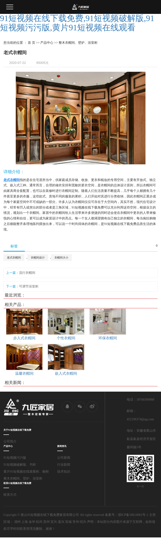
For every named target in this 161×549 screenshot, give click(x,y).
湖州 (17, 522)
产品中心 (46, 42)
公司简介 (9, 441)
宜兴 (54, 522)
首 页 (31, 42)
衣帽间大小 (61, 257)
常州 (76, 522)
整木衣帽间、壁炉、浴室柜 (78, 42)
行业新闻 (63, 464)
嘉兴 (61, 522)
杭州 (39, 522)
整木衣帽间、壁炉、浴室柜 (22, 478)
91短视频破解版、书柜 (19, 464)
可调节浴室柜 (28, 286)
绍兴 (83, 522)
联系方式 (9, 494)
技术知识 (63, 471)
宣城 (68, 522)
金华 (32, 522)
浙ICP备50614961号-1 (133, 515)
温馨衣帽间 (24, 373)
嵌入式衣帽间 (66, 373)
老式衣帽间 (14, 257)
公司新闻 (63, 457)
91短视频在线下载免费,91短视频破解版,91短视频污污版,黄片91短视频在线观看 (77, 23)
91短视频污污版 (14, 457)
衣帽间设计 (38, 257)
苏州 (46, 522)
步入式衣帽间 (24, 338)
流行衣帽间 (27, 272)
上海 (24, 522)
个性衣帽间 (66, 338)
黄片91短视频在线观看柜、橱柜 (26, 471)
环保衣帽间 (107, 338)
